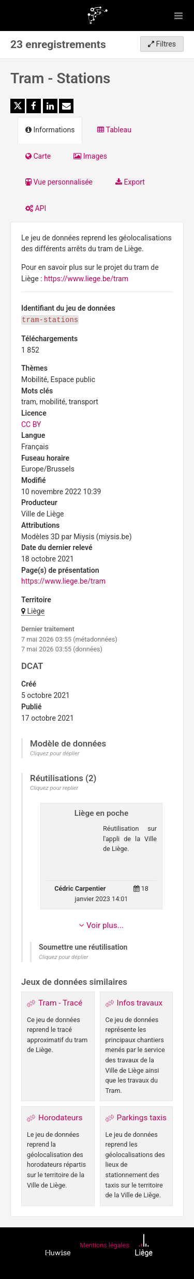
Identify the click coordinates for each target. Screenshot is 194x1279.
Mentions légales (104, 1245)
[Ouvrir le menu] (178, 15)
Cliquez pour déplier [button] (55, 753)
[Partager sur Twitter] (17, 106)
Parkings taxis (142, 1117)
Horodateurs (60, 1117)
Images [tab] (90, 156)
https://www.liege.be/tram (86, 279)
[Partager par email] (66, 106)
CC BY (31, 424)
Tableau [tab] (114, 130)
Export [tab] (130, 182)
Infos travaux (140, 1003)
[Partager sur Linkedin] (50, 106)
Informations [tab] (49, 130)
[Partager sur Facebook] (33, 106)
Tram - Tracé (60, 1003)
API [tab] (35, 208)
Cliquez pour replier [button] (54, 788)
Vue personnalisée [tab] (59, 182)
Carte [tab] (38, 156)
